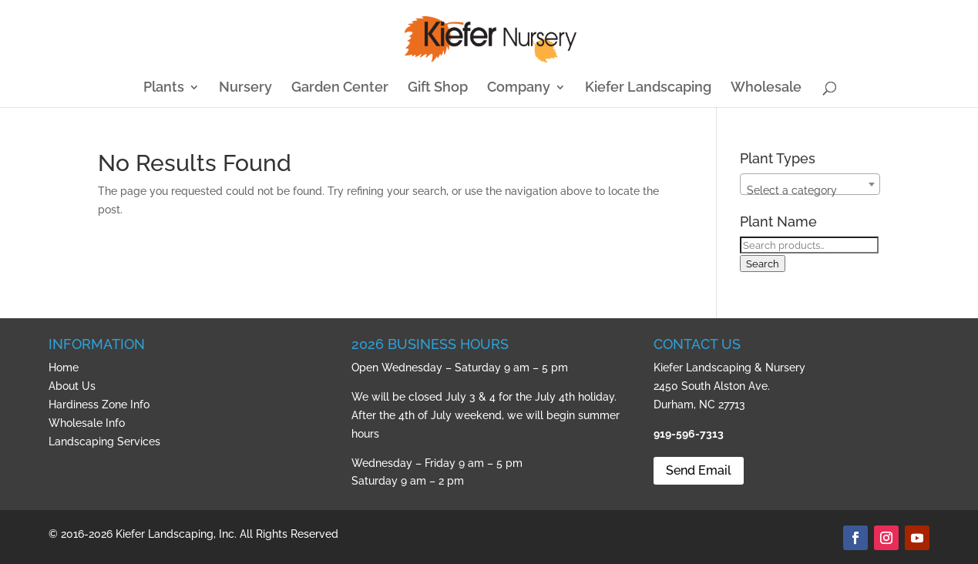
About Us (72, 386)
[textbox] (810, 190)
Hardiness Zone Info (99, 404)
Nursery (245, 88)
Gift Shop (438, 88)
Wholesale (766, 88)
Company (518, 88)
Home (64, 367)
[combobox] (810, 184)
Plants (163, 88)
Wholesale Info (87, 423)
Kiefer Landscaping (648, 88)
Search (762, 263)
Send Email (698, 470)
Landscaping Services (104, 441)
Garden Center (339, 88)
